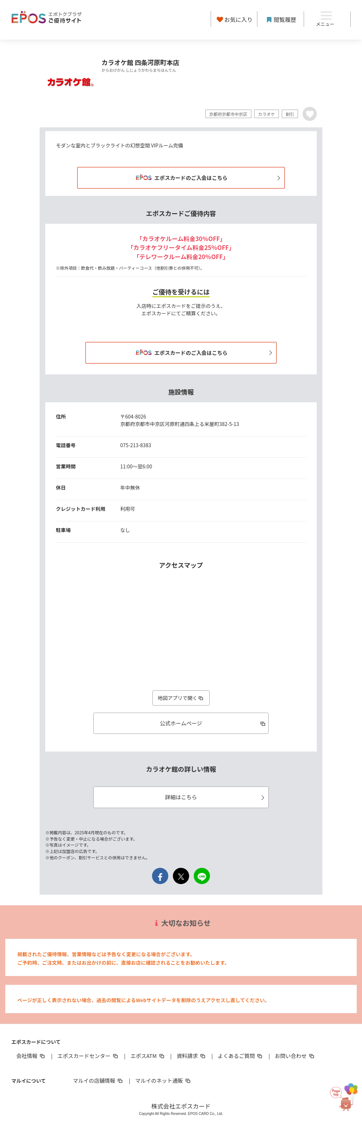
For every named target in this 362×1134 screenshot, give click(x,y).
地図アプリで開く (181, 697)
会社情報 (31, 1056)
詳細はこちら (216, 797)
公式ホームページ (213, 723)
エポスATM (147, 1056)
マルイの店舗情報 (98, 1081)
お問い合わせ (295, 1056)
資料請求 (191, 1056)
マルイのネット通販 (163, 1081)
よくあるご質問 (240, 1056)
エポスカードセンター (88, 1056)
